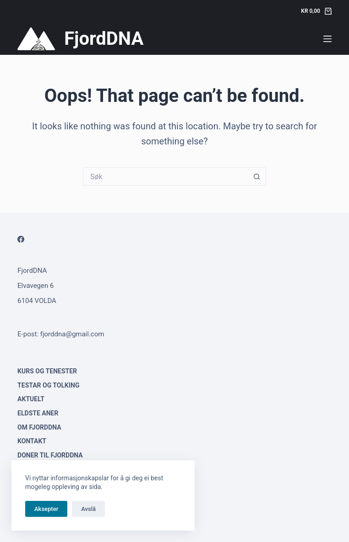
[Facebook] (20, 239)
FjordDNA (103, 38)
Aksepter (46, 508)
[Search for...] (165, 176)
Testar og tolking (48, 385)
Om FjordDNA (39, 427)
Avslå (88, 508)
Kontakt (31, 441)
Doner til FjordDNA (50, 455)
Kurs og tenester (47, 371)
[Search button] (257, 176)
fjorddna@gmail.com (72, 334)
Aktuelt (30, 399)
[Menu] (327, 39)
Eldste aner (37, 413)
